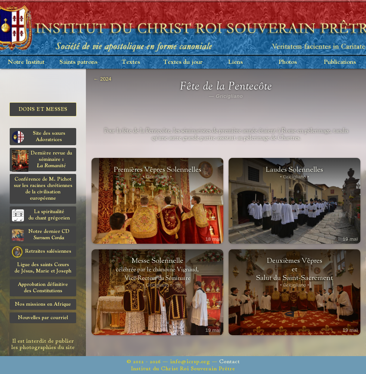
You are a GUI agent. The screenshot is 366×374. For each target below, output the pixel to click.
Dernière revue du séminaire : (42, 160)
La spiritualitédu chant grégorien (41, 215)
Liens (235, 62)
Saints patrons (78, 62)
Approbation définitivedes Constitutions (43, 287)
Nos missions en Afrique (43, 304)
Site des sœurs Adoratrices (38, 137)
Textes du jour (183, 62)
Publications (340, 62)
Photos (288, 62)
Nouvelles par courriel (43, 317)
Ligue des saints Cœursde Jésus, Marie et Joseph (43, 268)
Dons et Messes (43, 109)
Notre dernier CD (40, 235)
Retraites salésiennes (41, 251)
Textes (131, 62)
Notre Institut (26, 62)
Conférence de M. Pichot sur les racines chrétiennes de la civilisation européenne (43, 189)
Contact (229, 361)
